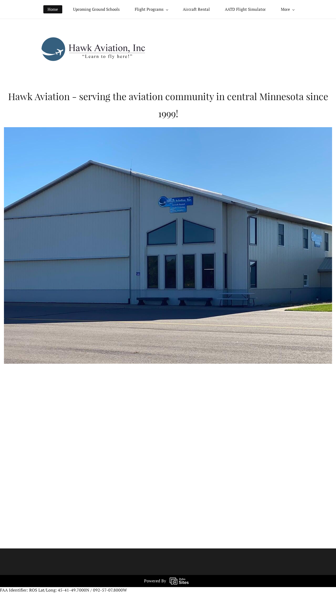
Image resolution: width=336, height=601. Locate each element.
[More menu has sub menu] (287, 9)
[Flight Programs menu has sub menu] (151, 9)
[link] (93, 40)
